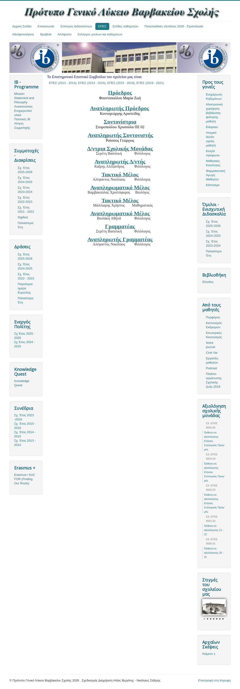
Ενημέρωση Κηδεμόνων (214, 96)
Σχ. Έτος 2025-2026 (25, 170)
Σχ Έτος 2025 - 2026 (24, 336)
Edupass (212, 127)
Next (219, 610)
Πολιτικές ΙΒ (22, 119)
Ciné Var (212, 352)
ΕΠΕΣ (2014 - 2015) (91, 83)
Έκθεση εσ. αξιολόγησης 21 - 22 (213, 530)
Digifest (23, 217)
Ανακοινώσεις (23, 106)
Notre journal (210, 345)
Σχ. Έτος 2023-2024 (25, 190)
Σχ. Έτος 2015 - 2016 (25, 426)
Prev (208, 610)
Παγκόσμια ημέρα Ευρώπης (25, 288)
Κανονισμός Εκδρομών (214, 325)
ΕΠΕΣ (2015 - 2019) (121, 83)
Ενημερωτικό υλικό (23, 113)
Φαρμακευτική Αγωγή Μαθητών (215, 175)
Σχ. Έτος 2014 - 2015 (25, 434)
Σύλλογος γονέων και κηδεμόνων (99, 34)
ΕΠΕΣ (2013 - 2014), (63, 83)
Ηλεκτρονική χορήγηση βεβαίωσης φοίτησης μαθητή (214, 113)
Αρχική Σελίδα (21, 26)
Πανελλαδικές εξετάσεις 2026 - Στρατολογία (173, 26)
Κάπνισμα (212, 185)
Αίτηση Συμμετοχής (22, 125)
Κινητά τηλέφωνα (212, 153)
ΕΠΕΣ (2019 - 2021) (150, 83)
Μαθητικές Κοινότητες (213, 163)
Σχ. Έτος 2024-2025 (25, 180)
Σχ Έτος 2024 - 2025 (24, 344)
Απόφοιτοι (65, 34)
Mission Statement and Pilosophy (24, 98)
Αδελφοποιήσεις (23, 34)
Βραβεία (45, 34)
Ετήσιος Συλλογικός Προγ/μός (214, 445)
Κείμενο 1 (208, 654)
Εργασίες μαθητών (212, 360)
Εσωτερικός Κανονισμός (214, 335)
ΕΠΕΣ (102, 26)
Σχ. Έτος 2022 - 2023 (26, 276)
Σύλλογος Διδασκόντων (76, 26)
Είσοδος (208, 282)
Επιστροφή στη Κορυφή (214, 680)
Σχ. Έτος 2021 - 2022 (26, 209)
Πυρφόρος (213, 317)
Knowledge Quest (21, 383)
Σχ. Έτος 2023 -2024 (24, 417)
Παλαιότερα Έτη (26, 225)
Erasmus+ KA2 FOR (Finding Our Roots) (24, 479)
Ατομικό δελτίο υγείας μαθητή (211, 139)
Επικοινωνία (46, 26)
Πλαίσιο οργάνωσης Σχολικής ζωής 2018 (214, 380)
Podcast (211, 368)
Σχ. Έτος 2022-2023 (25, 199)
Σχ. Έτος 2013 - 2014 (25, 443)
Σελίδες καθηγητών (126, 26)
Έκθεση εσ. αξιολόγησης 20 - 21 (213, 552)
